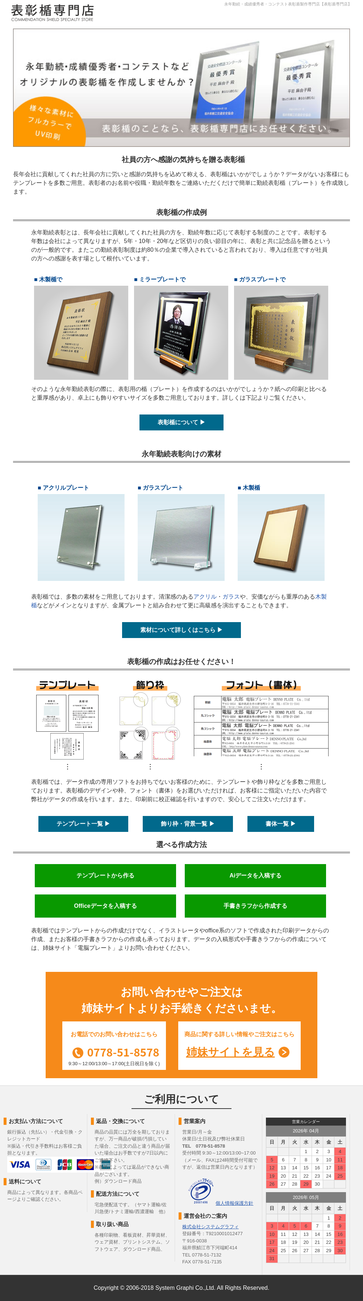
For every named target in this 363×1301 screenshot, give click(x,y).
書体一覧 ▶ (281, 824)
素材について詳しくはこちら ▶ (181, 630)
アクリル (205, 597)
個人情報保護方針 (234, 1203)
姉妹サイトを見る (230, 1052)
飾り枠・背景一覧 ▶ (187, 824)
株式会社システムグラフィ (210, 1226)
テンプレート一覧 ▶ (83, 824)
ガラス (231, 597)
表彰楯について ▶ (181, 422)
